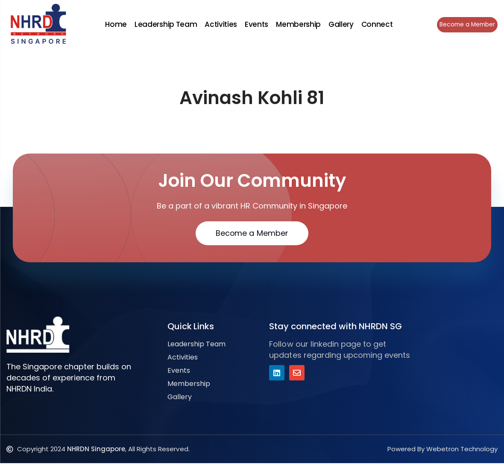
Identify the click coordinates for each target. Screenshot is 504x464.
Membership (297, 24)
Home (115, 24)
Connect (376, 24)
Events (255, 24)
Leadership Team (165, 24)
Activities (220, 24)
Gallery (339, 24)
